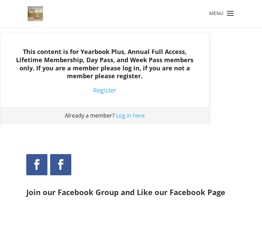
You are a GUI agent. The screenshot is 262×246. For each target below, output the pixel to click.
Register (104, 90)
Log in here (130, 115)
